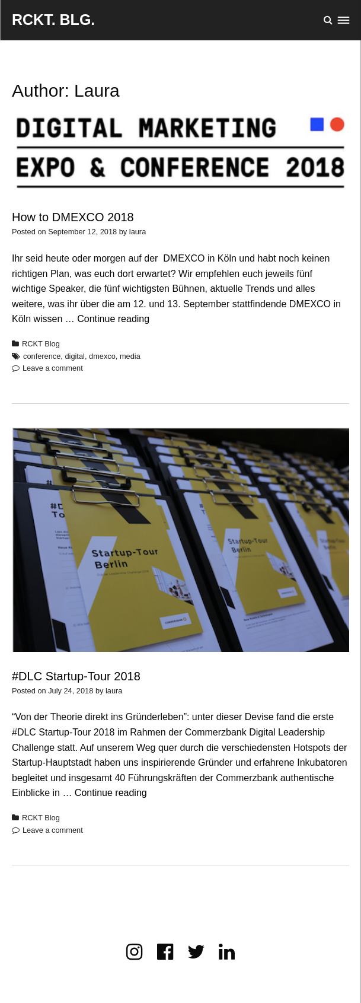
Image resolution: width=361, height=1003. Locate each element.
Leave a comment (53, 368)
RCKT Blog (41, 343)
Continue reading (113, 319)
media (130, 356)
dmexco (102, 356)
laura (137, 231)
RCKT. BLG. (53, 19)
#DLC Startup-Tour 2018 (76, 676)
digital (74, 356)
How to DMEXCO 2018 (73, 217)
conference (41, 356)
